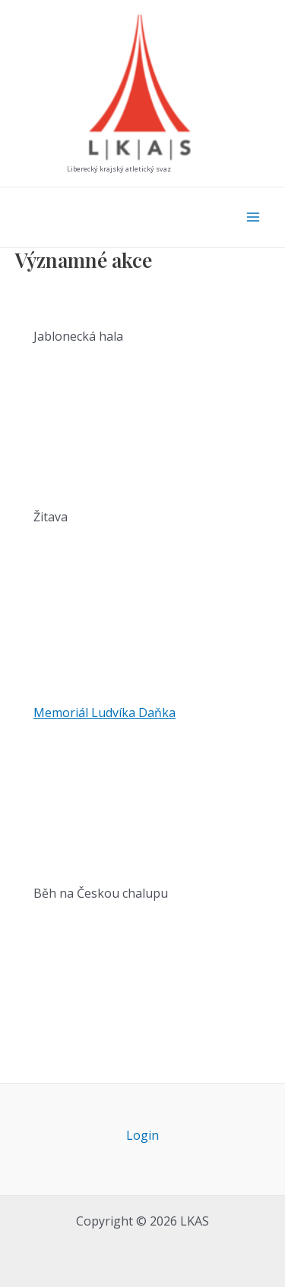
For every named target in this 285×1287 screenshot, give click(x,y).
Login (142, 1135)
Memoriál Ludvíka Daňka (104, 712)
